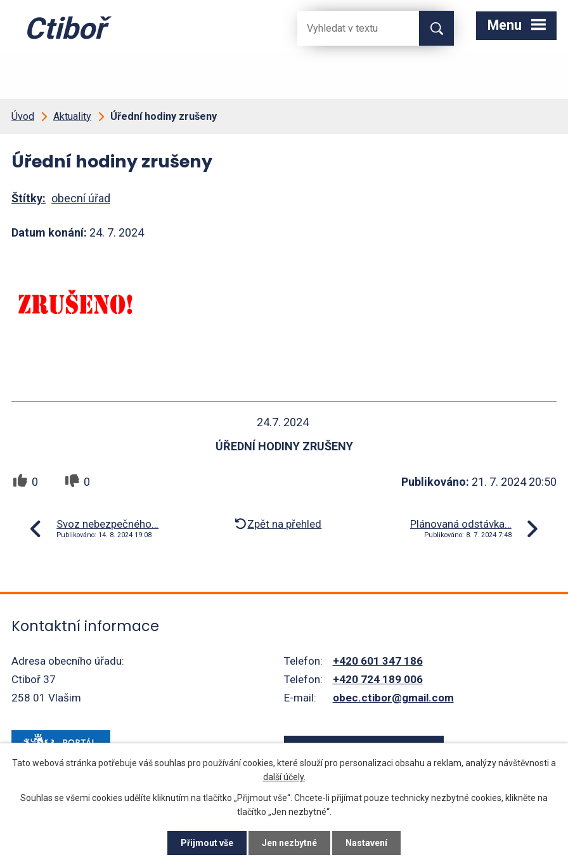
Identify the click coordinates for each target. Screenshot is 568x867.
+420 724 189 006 (378, 679)
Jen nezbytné (289, 843)
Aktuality (72, 116)
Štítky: (28, 198)
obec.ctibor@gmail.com (393, 697)
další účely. (284, 777)
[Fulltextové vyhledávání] (348, 28)
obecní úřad (80, 198)
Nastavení (366, 843)
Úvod (22, 116)
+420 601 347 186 (378, 661)
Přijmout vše (207, 843)
